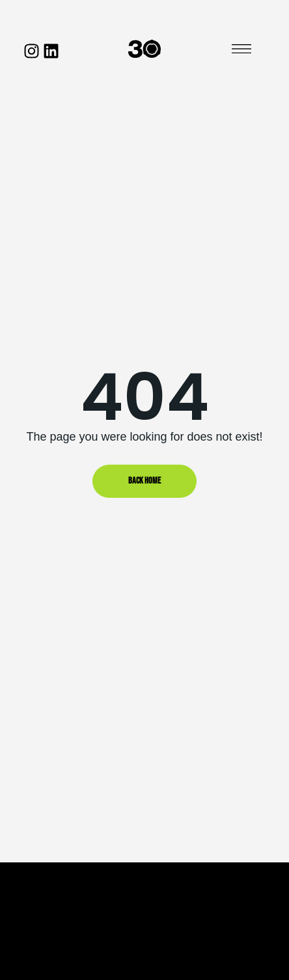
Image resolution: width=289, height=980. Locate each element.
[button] (241, 49)
